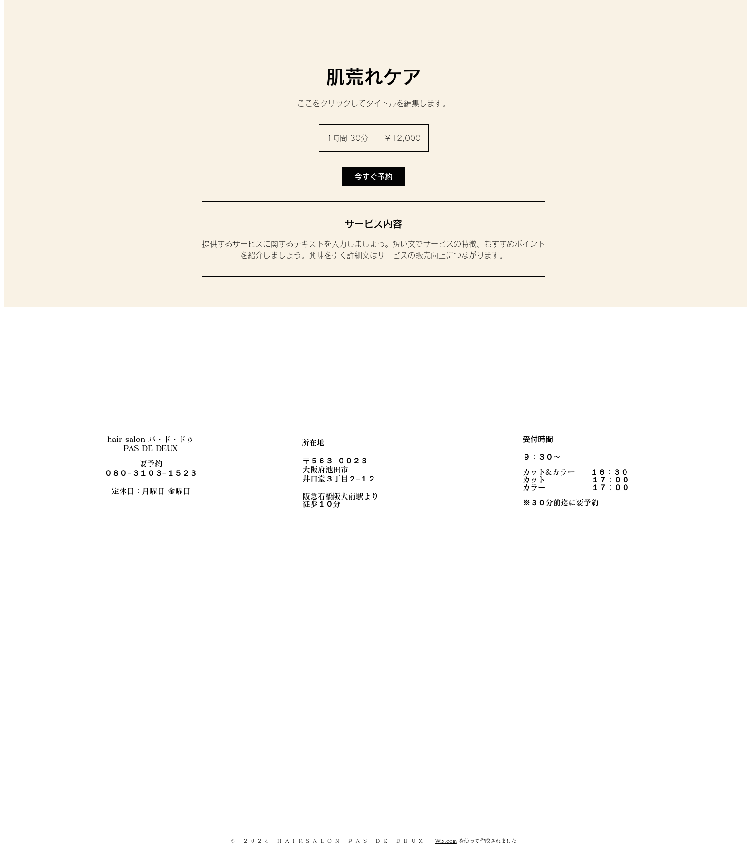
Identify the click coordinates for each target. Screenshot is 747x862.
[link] (373, 176)
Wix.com (446, 840)
